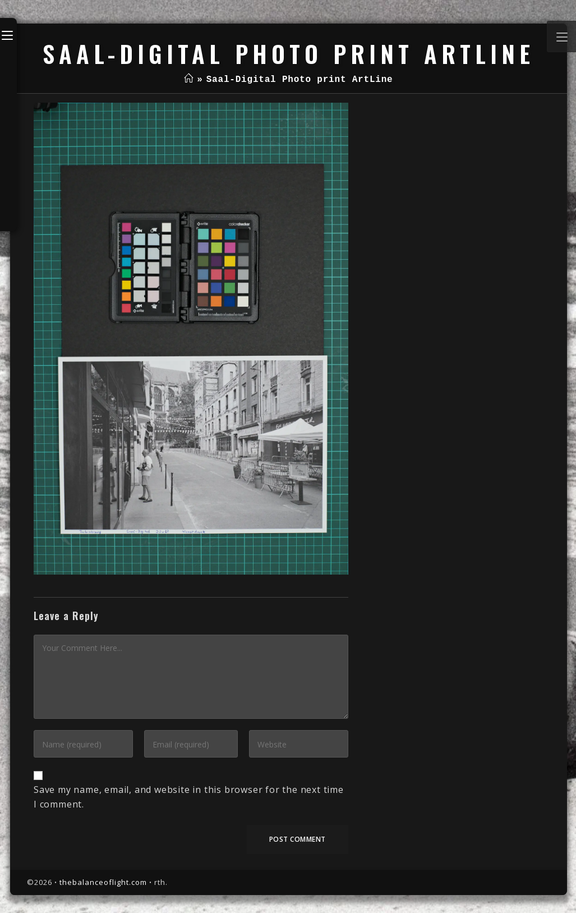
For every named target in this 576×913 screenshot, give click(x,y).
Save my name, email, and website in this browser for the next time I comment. (189, 796)
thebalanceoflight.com (103, 882)
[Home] (188, 80)
